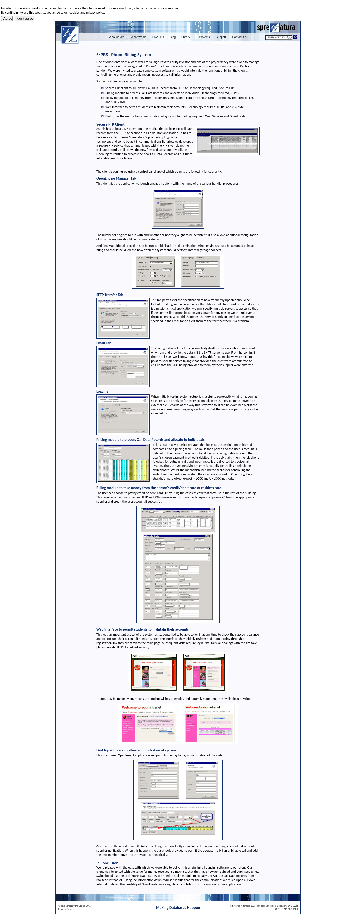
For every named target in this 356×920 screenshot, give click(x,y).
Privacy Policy (65, 909)
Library (185, 37)
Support (221, 37)
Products (158, 37)
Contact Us (239, 37)
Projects (204, 37)
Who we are (117, 37)
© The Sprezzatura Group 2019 (74, 905)
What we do (138, 37)
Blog (173, 37)
